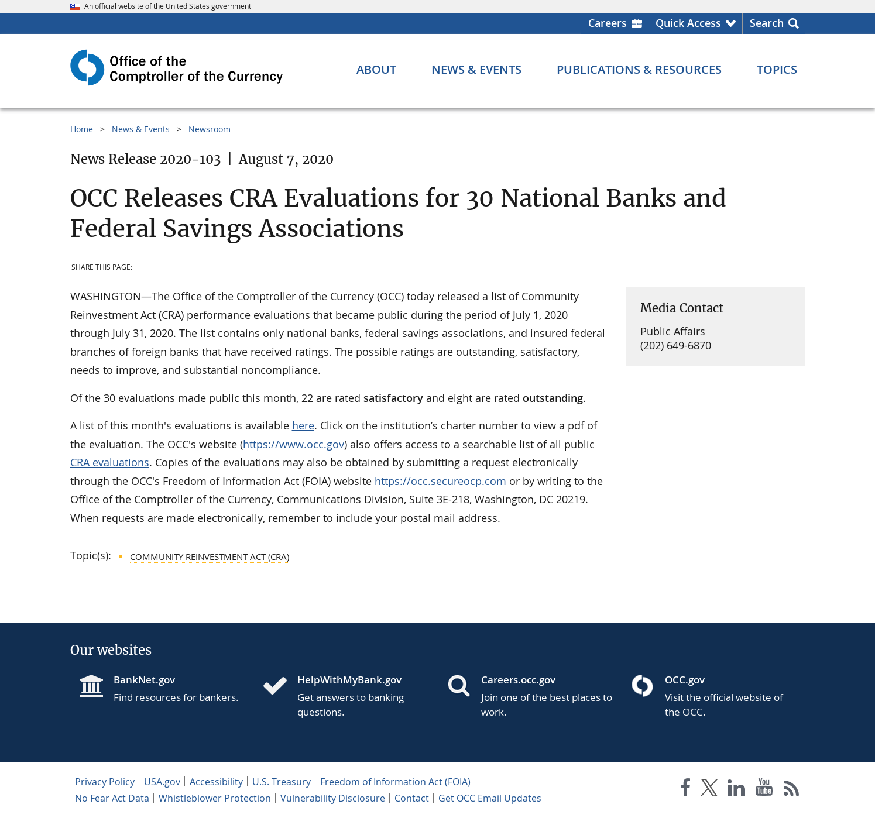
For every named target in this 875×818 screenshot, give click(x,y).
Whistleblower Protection (215, 798)
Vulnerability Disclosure (332, 798)
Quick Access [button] (688, 23)
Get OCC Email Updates (489, 798)
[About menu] (376, 69)
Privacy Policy (105, 781)
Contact (411, 798)
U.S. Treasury (281, 781)
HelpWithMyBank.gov (349, 679)
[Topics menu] (777, 69)
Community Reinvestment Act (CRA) (209, 556)
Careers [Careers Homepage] (607, 23)
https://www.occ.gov (293, 444)
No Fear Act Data (112, 798)
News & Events (141, 129)
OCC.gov (685, 679)
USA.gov (162, 781)
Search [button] (767, 23)
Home (81, 129)
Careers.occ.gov (518, 679)
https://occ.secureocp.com (440, 481)
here (303, 425)
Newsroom (209, 129)
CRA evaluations (109, 462)
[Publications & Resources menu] (639, 69)
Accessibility (216, 781)
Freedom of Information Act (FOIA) (395, 781)
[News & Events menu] (476, 69)
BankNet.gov (144, 679)
